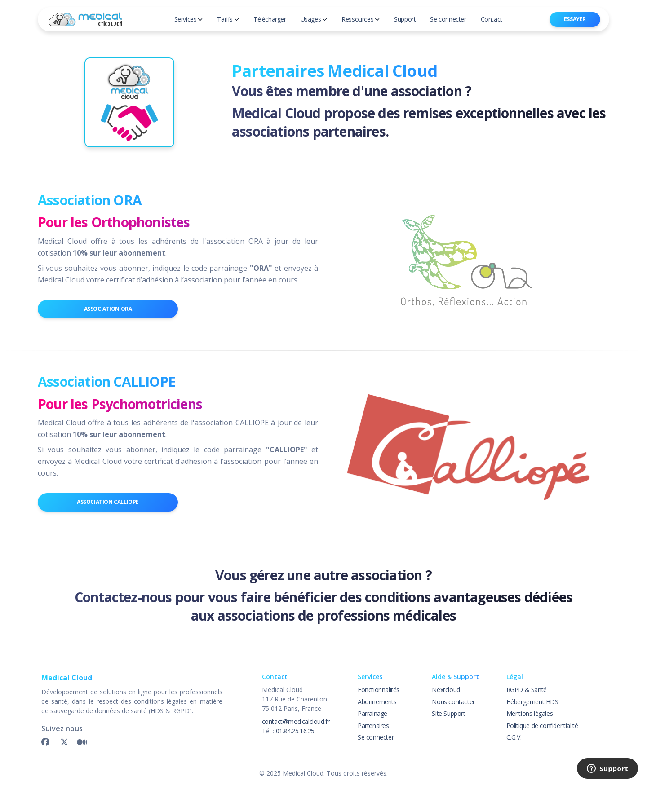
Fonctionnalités (378, 689)
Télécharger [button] (269, 19)
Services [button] (188, 19)
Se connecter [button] (448, 19)
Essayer (575, 19)
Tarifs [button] (228, 19)
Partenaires (373, 725)
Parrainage (372, 713)
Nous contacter (453, 701)
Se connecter (376, 737)
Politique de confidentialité (542, 725)
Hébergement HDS (532, 701)
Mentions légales (529, 713)
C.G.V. (514, 737)
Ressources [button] (360, 19)
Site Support (448, 713)
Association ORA (108, 309)
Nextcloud (446, 689)
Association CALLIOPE (108, 502)
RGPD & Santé (526, 689)
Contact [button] (491, 19)
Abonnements (377, 701)
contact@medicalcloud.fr (296, 721)
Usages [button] (314, 19)
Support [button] (405, 19)
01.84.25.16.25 (295, 731)
